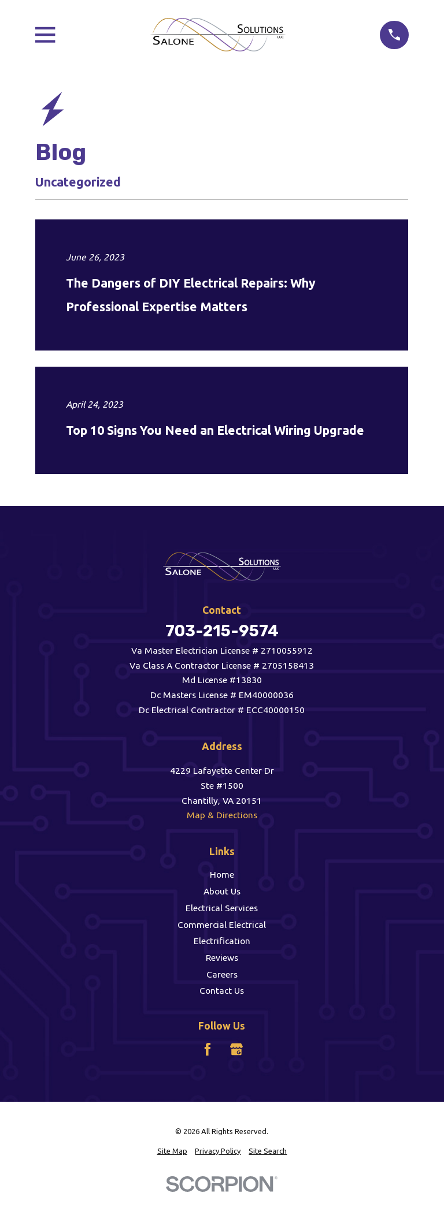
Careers (222, 974)
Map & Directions (222, 815)
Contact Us (221, 990)
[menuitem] (172, 1151)
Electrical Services (222, 908)
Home (222, 874)
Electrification (222, 940)
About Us (222, 891)
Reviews (222, 957)
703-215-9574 (222, 630)
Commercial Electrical (221, 924)
